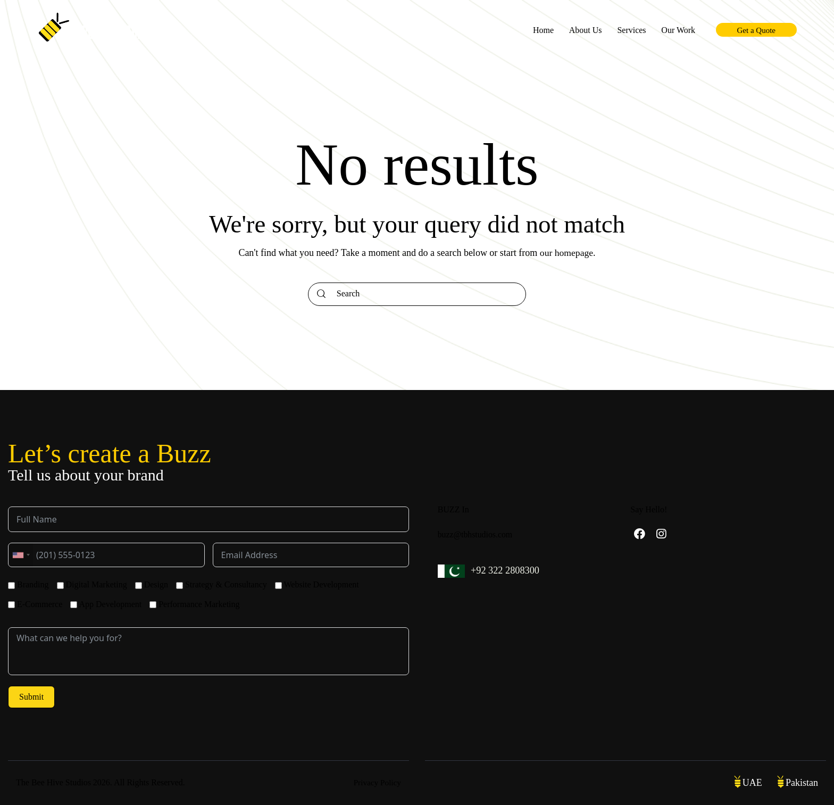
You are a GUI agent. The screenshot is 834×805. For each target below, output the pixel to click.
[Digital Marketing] (60, 585)
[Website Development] (278, 585)
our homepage (566, 252)
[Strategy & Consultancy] (179, 585)
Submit (31, 696)
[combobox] (21, 555)
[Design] (138, 585)
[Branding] (11, 585)
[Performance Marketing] (152, 604)
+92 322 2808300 (506, 570)
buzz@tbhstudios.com (475, 534)
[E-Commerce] (11, 604)
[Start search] (321, 294)
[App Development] (73, 604)
